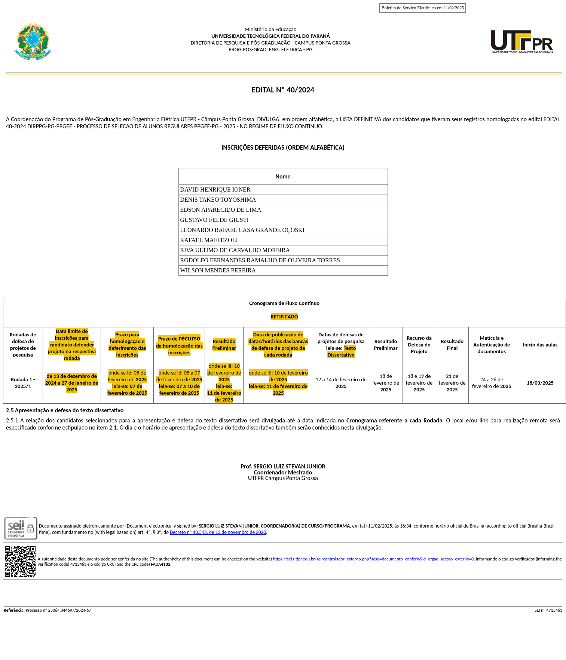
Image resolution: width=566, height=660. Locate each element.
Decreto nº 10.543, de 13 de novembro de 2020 (218, 532)
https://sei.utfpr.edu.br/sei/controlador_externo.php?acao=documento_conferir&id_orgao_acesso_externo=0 (373, 559)
